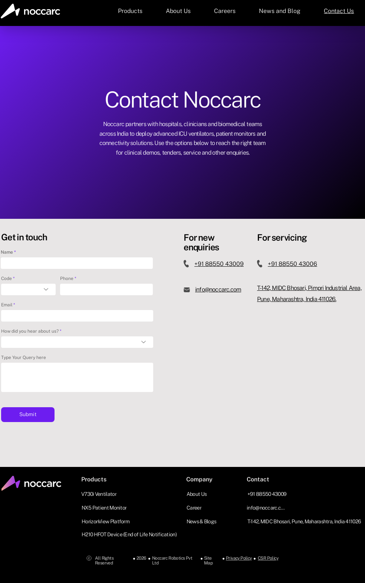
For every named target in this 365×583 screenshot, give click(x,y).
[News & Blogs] (202, 521)
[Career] (194, 507)
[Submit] (28, 414)
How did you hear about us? (30, 331)
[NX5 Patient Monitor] (104, 507)
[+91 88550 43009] (268, 493)
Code (6, 278)
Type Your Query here (23, 357)
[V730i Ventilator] (99, 493)
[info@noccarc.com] (268, 507)
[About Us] (197, 493)
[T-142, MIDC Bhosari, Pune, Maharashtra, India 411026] (305, 521)
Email (6, 305)
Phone (66, 278)
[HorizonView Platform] (106, 521)
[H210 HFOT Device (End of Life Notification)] (131, 534)
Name (7, 252)
